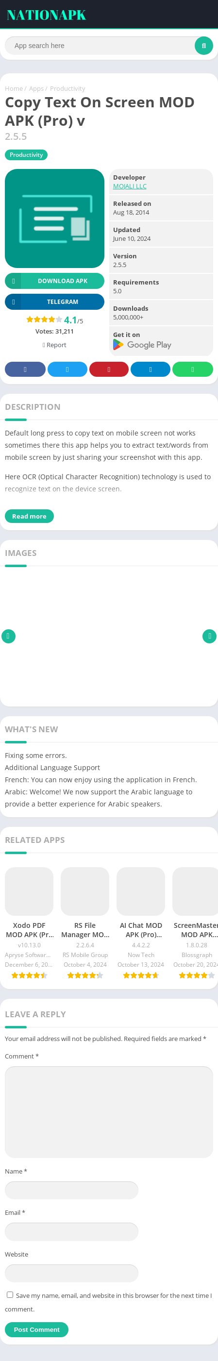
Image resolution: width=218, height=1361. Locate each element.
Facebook (25, 369)
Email (15, 1212)
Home (14, 88)
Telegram (150, 369)
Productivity (67, 88)
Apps (36, 88)
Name (16, 1171)
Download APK (46, 281)
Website (16, 1254)
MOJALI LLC (130, 186)
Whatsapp (193, 369)
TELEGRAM (41, 302)
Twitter (67, 369)
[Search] (109, 45)
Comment (22, 1056)
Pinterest (109, 369)
